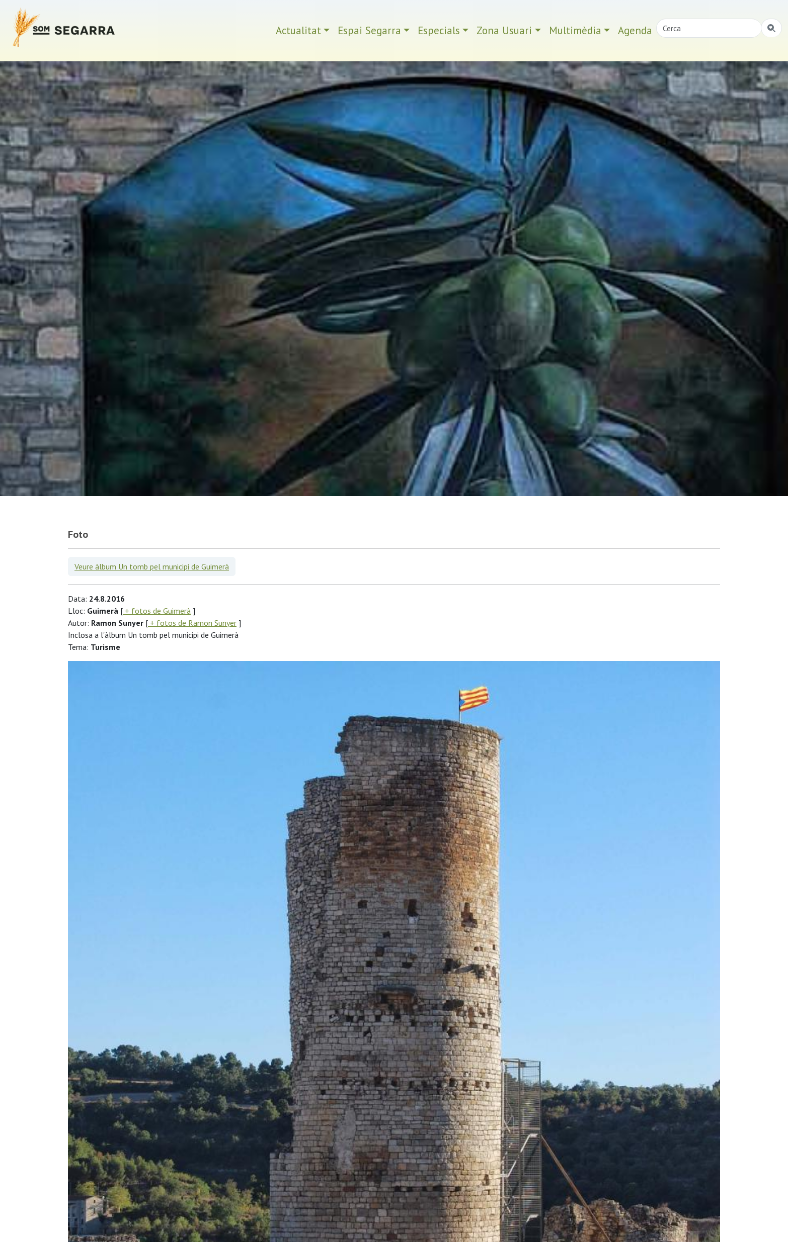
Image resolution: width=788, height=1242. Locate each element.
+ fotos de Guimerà (157, 611)
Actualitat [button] (298, 30)
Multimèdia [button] (575, 30)
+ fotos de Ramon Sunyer (192, 623)
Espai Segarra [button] (369, 30)
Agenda (635, 30)
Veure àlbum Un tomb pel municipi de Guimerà (151, 566)
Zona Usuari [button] (504, 30)
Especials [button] (439, 30)
